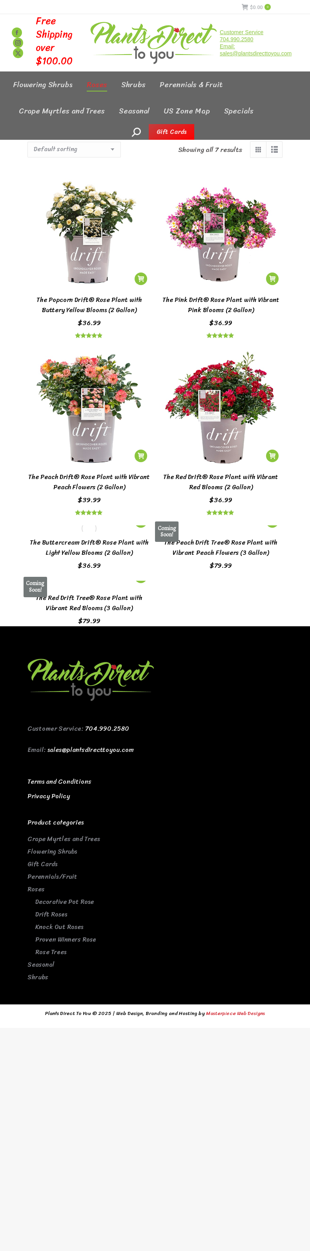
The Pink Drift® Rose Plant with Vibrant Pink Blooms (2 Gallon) (220, 305)
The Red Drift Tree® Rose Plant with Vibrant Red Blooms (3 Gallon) (89, 603)
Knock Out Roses (59, 927)
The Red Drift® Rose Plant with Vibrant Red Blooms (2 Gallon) (220, 482)
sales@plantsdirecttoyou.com (90, 749)
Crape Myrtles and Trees (63, 839)
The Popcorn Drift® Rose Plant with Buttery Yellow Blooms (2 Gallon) (89, 305)
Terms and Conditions (59, 781)
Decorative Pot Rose (64, 901)
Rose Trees (50, 952)
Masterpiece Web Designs (235, 1013)
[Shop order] (74, 149)
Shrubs (37, 977)
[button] (141, 279)
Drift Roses (51, 914)
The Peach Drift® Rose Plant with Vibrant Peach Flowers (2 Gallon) (89, 482)
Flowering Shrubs (52, 851)
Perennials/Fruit (52, 876)
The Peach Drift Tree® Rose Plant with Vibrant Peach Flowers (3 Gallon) (220, 547)
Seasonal (41, 964)
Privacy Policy (48, 796)
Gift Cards (42, 864)
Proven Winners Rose (65, 939)
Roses (35, 889)
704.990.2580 (107, 728)
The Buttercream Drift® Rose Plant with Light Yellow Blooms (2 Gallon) (89, 547)
